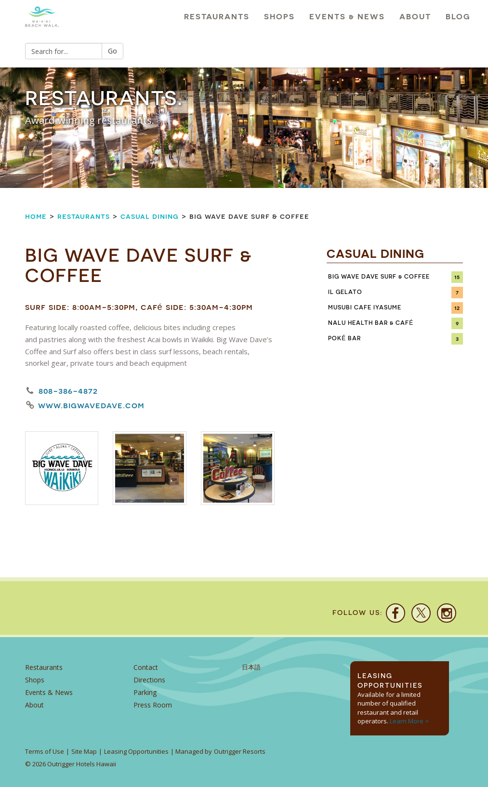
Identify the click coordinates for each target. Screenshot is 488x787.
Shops (279, 16)
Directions (149, 679)
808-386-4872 (68, 391)
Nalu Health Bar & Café (370, 323)
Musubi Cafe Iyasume (364, 307)
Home (36, 216)
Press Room (152, 704)
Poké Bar (344, 338)
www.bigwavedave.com (91, 405)
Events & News (347, 16)
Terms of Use (44, 751)
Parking (145, 692)
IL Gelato (345, 292)
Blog (458, 16)
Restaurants (217, 16)
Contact (145, 667)
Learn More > (409, 721)
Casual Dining (149, 216)
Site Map (84, 751)
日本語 (251, 667)
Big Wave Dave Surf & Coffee (379, 276)
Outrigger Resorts (239, 751)
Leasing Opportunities (136, 751)
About (415, 16)
